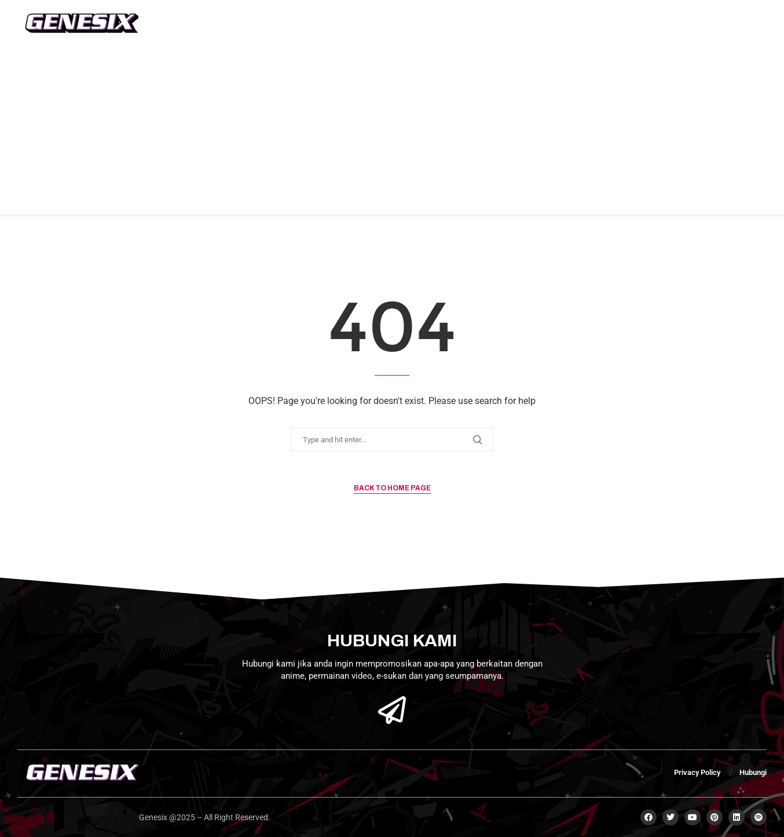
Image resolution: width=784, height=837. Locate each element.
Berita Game (288, 23)
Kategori (441, 23)
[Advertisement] (392, 133)
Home (176, 23)
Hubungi (501, 23)
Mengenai (225, 23)
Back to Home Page (392, 488)
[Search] (669, 23)
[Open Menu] (754, 23)
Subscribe (712, 23)
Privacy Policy (697, 772)
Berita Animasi (368, 23)
